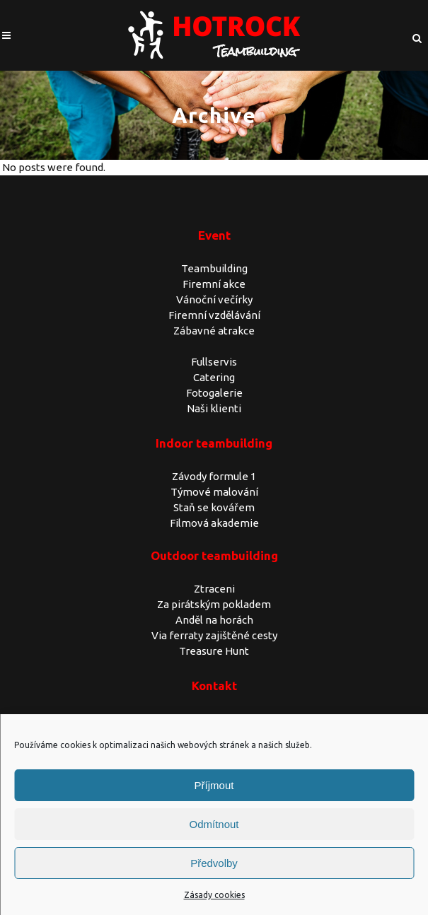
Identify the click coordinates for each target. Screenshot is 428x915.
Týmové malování (214, 492)
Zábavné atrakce (214, 331)
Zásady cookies (214, 894)
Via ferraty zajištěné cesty (214, 635)
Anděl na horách (214, 620)
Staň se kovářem (214, 507)
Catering (214, 377)
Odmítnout (213, 824)
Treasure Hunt (214, 651)
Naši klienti (214, 408)
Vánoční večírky (214, 299)
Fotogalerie (214, 393)
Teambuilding (214, 268)
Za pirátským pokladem (214, 604)
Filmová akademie (214, 523)
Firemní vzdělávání (214, 315)
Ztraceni (214, 589)
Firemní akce (214, 284)
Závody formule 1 (214, 476)
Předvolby (214, 863)
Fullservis (214, 362)
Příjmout (214, 785)
